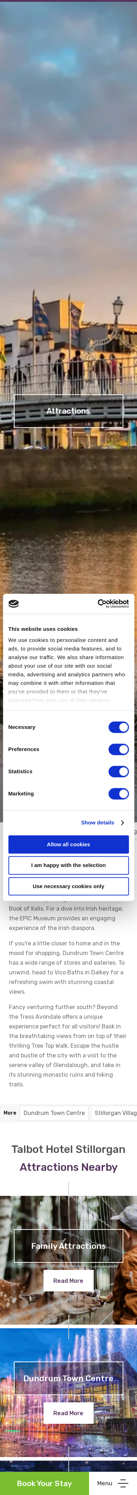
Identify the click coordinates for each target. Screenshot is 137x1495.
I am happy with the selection (68, 865)
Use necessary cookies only (68, 886)
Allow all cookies (68, 844)
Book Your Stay (44, 1483)
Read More (68, 1280)
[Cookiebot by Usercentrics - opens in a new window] (98, 603)
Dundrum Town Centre (54, 1113)
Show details (97, 822)
